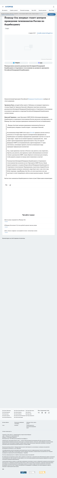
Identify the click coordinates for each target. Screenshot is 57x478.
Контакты (16, 425)
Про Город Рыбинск (17, 413)
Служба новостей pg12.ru (45, 33)
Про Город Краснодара (18, 417)
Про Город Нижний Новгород (19, 415)
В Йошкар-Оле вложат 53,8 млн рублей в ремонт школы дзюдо (28, 226)
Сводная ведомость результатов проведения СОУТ (31, 426)
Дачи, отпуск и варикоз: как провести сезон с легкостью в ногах (28, 231)
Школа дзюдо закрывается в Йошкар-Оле (28, 220)
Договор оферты (5, 422)
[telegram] (10, 185)
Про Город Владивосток (6, 417)
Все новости (4, 10)
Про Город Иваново (17, 412)
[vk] (6, 185)
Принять (51, 14)
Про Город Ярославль (30, 410)
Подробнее (26, 452)
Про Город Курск (5, 413)
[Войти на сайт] (53, 6)
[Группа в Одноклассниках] (42, 412)
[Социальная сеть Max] (41, 63)
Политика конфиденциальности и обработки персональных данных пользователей (18, 454)
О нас (3, 425)
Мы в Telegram (52, 10)
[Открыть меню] (2, 6)
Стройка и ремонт (14, 10)
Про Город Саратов (6, 415)
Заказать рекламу (42, 10)
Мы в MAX (34, 10)
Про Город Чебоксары (6, 410)
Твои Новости (28, 412)
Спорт (7, 28)
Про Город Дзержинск (30, 415)
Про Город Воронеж (6, 412)
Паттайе (32, 132)
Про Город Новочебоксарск (19, 410)
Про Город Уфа (28, 413)
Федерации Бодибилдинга (35, 99)
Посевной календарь (24, 10)
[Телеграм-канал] (16, 63)
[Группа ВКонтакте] (38, 412)
